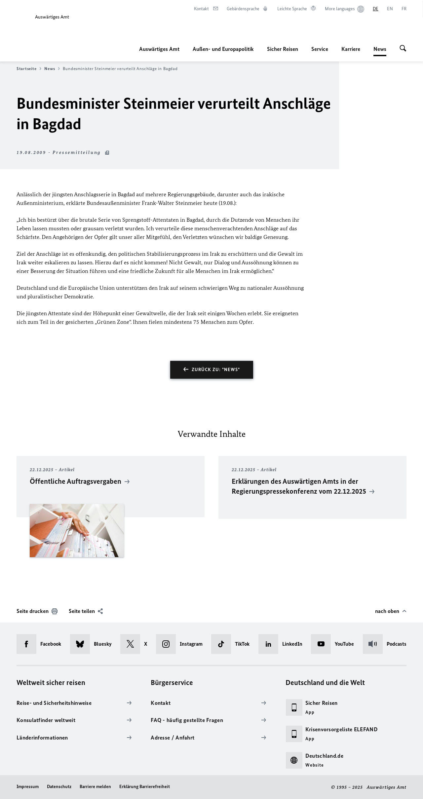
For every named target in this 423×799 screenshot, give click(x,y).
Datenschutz (59, 786)
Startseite (29, 69)
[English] (390, 9)
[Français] (404, 9)
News (379, 49)
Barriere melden (95, 786)
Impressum (28, 786)
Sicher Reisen (282, 49)
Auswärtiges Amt (159, 49)
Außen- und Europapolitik (223, 49)
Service (319, 49)
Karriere (350, 49)
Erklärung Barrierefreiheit (144, 786)
